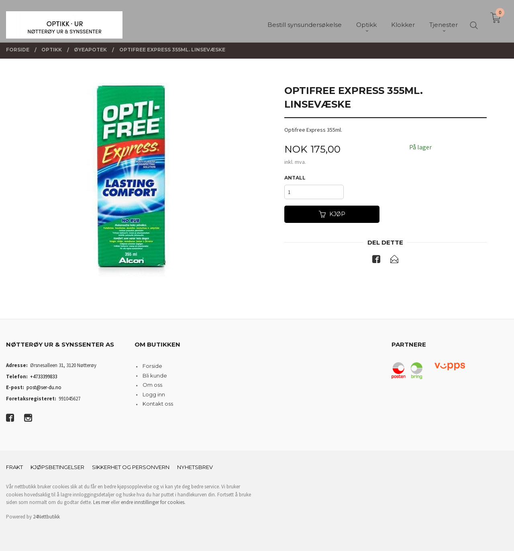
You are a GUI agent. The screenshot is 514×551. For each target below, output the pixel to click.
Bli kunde (155, 375)
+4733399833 (43, 376)
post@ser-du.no (44, 387)
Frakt (14, 467)
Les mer (101, 502)
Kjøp (332, 214)
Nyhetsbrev (195, 467)
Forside (152, 366)
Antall (295, 178)
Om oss (152, 385)
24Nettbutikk (46, 516)
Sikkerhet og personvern (130, 467)
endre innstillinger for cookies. (153, 502)
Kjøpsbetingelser (57, 467)
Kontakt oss (158, 403)
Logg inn (154, 394)
